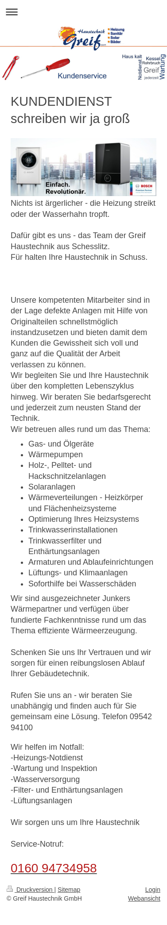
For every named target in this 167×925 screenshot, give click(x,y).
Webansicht (144, 898)
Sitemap (69, 889)
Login (152, 889)
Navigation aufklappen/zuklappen (83, 11)
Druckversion (30, 889)
